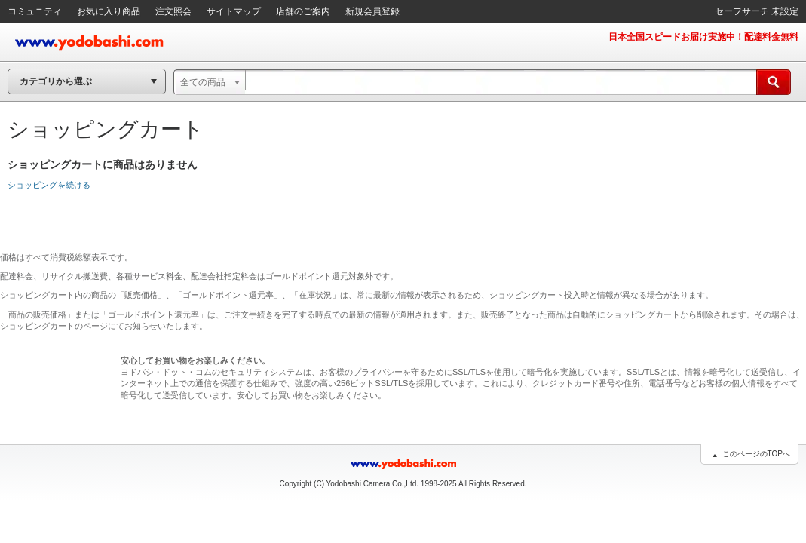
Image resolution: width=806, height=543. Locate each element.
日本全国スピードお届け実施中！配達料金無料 (703, 37)
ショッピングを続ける (49, 184)
